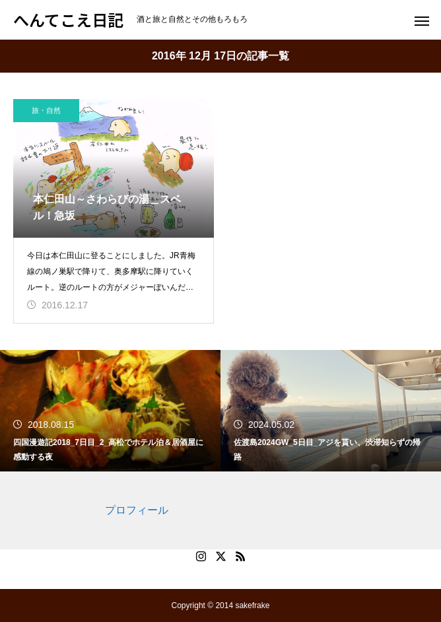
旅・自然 (46, 110)
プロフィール (136, 510)
